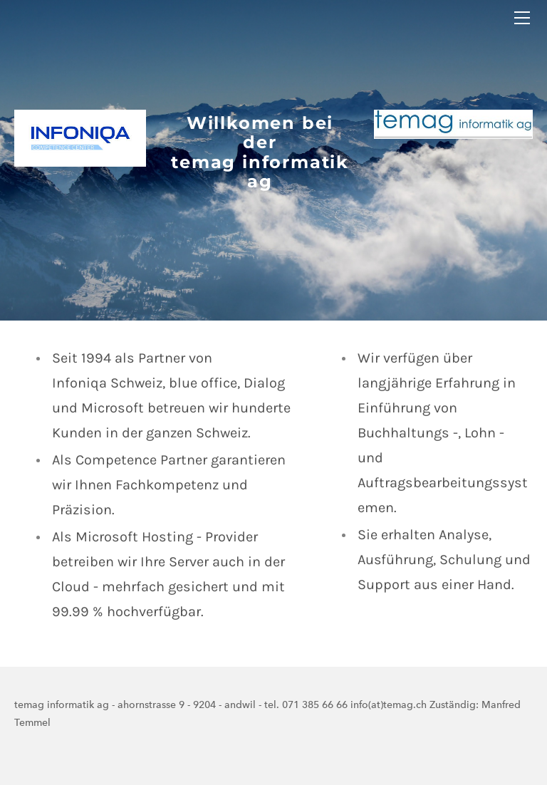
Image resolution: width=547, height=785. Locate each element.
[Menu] (522, 18)
